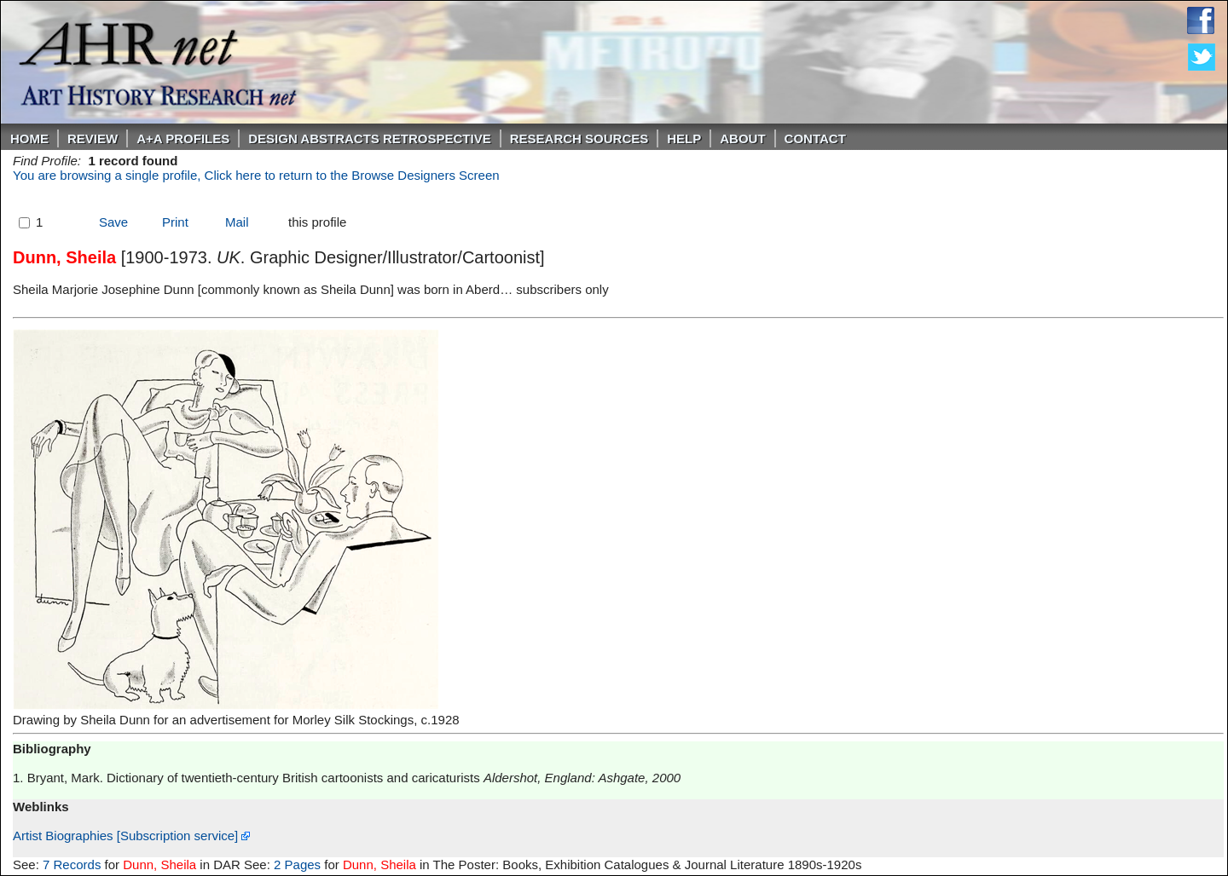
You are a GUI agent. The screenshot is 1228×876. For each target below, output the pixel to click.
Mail (237, 222)
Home (29, 138)
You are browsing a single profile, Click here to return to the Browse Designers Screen (256, 175)
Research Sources (579, 138)
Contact (815, 138)
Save (113, 222)
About (742, 138)
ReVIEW (92, 138)
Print (175, 222)
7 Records (72, 864)
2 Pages (297, 864)
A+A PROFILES (182, 138)
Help (684, 138)
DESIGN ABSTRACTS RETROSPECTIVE (369, 138)
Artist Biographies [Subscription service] (131, 835)
